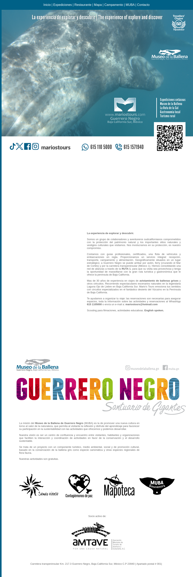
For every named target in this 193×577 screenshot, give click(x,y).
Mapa (98, 4)
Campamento (113, 4)
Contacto (143, 4)
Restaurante (82, 4)
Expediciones (62, 4)
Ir (163, 563)
